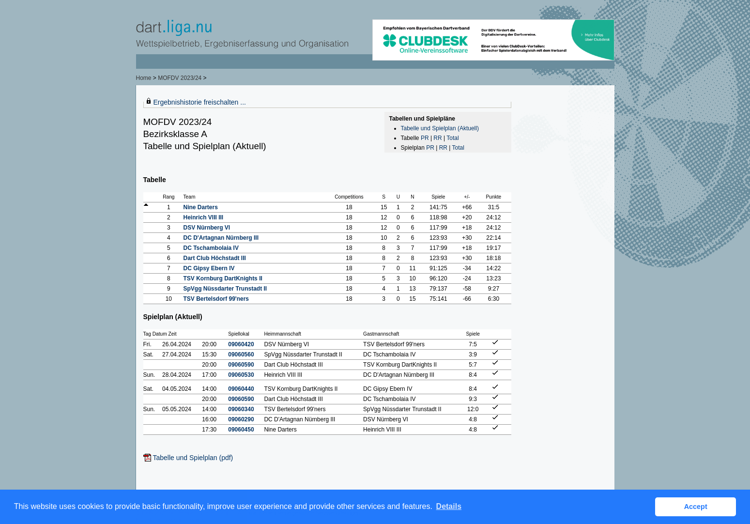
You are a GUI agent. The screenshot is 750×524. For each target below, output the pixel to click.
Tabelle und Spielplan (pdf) (193, 458)
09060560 (241, 354)
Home (144, 78)
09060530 (241, 374)
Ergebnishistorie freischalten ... (199, 102)
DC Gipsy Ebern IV (208, 268)
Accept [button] (695, 506)
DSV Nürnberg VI (206, 227)
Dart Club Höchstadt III (214, 258)
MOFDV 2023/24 (180, 78)
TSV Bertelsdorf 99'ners (216, 298)
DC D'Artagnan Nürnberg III (221, 237)
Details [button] (448, 506)
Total (452, 138)
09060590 (241, 364)
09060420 (241, 344)
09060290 (241, 419)
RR (437, 138)
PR (425, 138)
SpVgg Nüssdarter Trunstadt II (225, 288)
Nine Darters (200, 207)
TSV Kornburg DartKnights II (222, 278)
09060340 (241, 409)
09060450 (241, 429)
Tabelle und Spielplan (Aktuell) (440, 128)
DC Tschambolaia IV (210, 248)
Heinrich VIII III (203, 217)
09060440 (241, 388)
